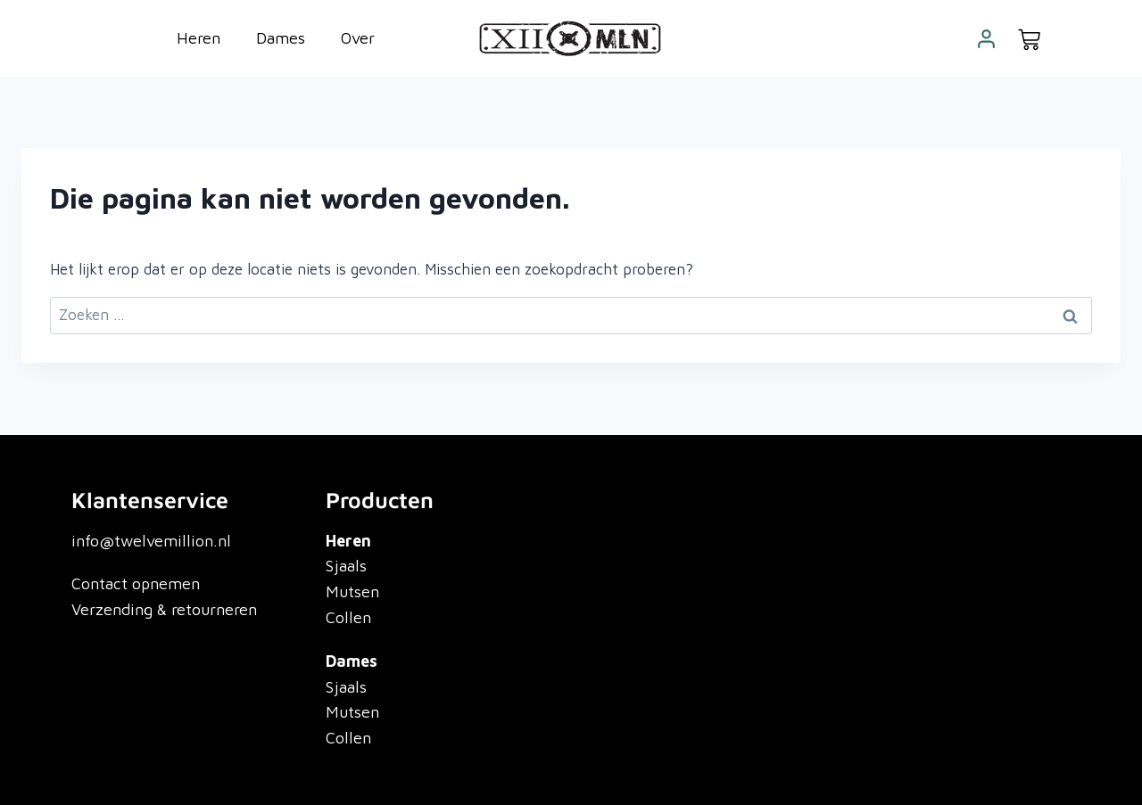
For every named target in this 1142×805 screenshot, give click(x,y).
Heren (198, 38)
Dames (280, 38)
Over (358, 38)
